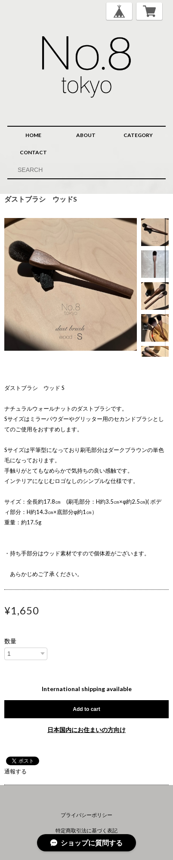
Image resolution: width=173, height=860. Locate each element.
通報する (15, 771)
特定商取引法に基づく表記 (86, 830)
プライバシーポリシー (86, 815)
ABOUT (86, 135)
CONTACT (33, 152)
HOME (33, 135)
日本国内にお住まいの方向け (86, 729)
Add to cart (86, 709)
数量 (10, 641)
